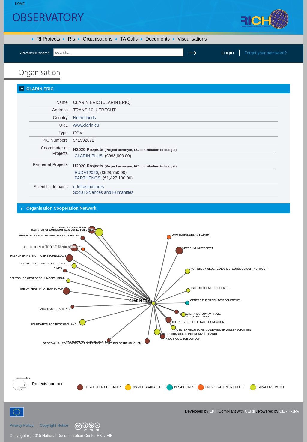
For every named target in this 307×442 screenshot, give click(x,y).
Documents (157, 38)
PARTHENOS (87, 178)
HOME (20, 3)
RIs (71, 38)
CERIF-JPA (289, 411)
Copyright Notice (54, 425)
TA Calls (129, 38)
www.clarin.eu (86, 125)
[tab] (153, 89)
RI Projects (48, 38)
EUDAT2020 (86, 172)
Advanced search (35, 53)
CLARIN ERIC (40, 88)
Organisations (97, 38)
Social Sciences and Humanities (103, 192)
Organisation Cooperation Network (61, 208)
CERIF (250, 411)
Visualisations (192, 38)
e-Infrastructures (88, 186)
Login (227, 53)
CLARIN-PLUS (89, 155)
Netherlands (84, 117)
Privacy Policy (22, 425)
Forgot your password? (265, 52)
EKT (213, 411)
